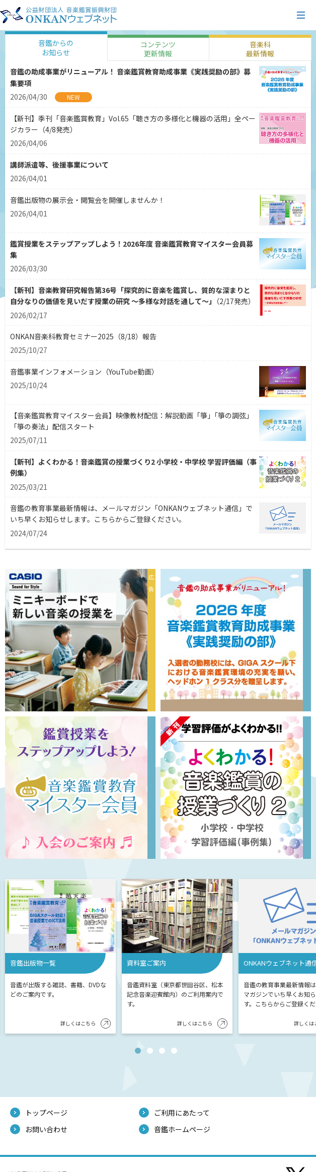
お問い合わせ (46, 1129)
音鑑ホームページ (182, 1129)
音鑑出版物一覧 (33, 963)
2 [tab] (152, 1052)
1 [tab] (140, 1052)
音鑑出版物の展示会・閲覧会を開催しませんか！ (87, 200)
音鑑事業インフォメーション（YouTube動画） (84, 372)
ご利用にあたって (182, 1113)
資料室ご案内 (146, 963)
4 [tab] (176, 1052)
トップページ (46, 1113)
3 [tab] (164, 1052)
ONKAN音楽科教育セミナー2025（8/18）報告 (83, 336)
